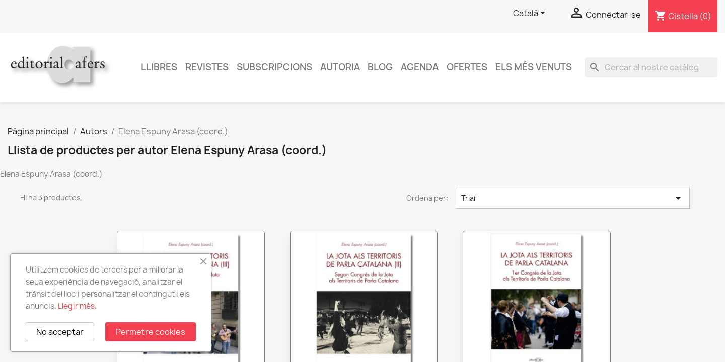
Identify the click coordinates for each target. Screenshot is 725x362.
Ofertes (467, 67)
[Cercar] (651, 67)
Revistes (207, 67)
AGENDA (420, 67)
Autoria (340, 67)
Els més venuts (533, 67)
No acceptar (60, 331)
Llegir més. (77, 306)
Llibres (159, 67)
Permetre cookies (150, 331)
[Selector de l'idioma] (531, 14)
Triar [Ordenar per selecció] (572, 198)
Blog (380, 67)
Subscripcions (274, 67)
